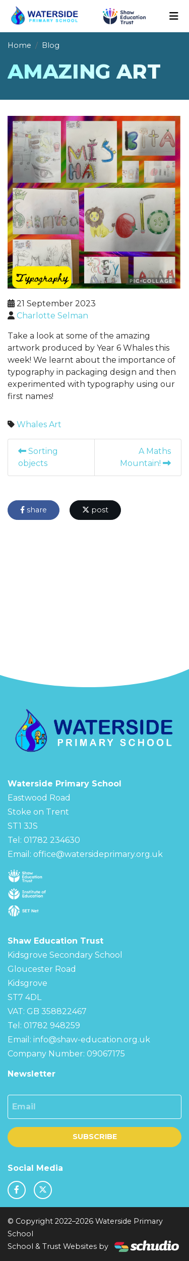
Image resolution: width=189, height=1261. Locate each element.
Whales (32, 424)
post (95, 509)
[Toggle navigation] (174, 16)
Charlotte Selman (52, 315)
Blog (50, 45)
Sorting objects (38, 457)
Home (19, 45)
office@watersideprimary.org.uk (98, 854)
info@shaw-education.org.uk (91, 1039)
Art (55, 424)
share (33, 509)
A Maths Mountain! (145, 457)
